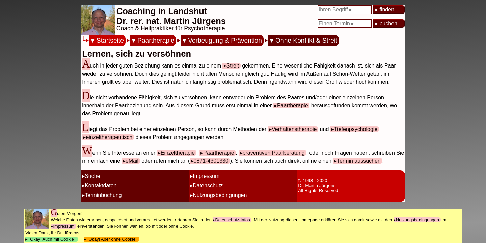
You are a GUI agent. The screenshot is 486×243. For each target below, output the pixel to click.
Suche (92, 176)
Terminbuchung (103, 195)
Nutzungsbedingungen (220, 195)
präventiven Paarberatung (274, 153)
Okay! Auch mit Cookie (52, 239)
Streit (232, 66)
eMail (132, 161)
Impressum (206, 176)
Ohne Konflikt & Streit (306, 40)
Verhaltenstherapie (294, 129)
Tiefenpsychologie (355, 129)
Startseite (110, 40)
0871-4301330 (211, 161)
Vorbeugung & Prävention (225, 40)
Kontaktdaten (100, 185)
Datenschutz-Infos (232, 219)
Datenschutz (208, 185)
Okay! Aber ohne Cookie (112, 239)
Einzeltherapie (178, 153)
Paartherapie (155, 40)
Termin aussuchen (359, 161)
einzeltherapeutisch (109, 137)
